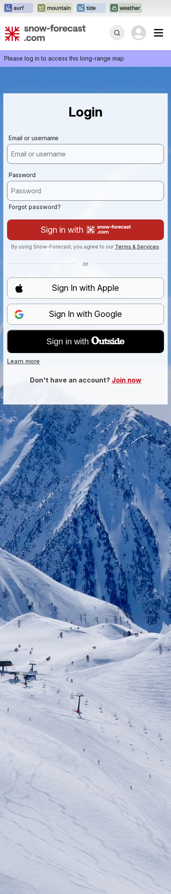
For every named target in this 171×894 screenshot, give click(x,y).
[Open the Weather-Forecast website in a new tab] (125, 8)
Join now (127, 380)
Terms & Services (137, 247)
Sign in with (86, 230)
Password (22, 174)
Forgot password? (35, 206)
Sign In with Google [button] (68, 314)
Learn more (23, 361)
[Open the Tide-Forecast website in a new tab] (91, 8)
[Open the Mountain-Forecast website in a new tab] (55, 8)
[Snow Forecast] (45, 32)
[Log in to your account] (138, 32)
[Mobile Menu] (158, 32)
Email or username (34, 137)
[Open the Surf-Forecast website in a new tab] (18, 8)
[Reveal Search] (117, 32)
